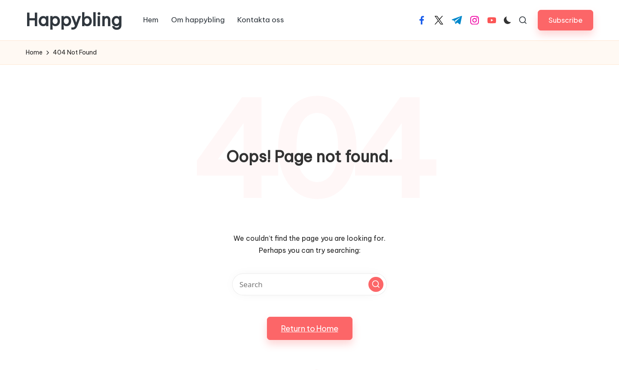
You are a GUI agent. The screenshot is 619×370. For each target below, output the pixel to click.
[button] (565, 20)
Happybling (74, 20)
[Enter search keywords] (309, 284)
